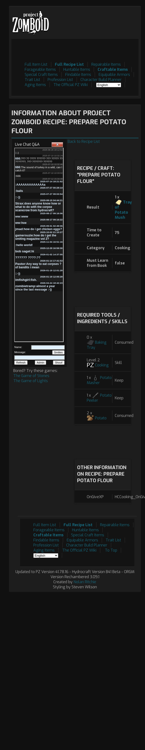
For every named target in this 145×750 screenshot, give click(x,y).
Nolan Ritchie (84, 581)
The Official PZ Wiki (70, 84)
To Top (111, 550)
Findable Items (78, 74)
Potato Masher (99, 380)
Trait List (32, 79)
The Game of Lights (30, 380)
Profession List (60, 79)
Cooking (102, 365)
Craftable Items (113, 69)
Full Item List (36, 64)
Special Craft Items (41, 74)
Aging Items (35, 84)
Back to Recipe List (84, 141)
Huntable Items (76, 69)
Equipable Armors (114, 74)
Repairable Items (106, 64)
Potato (101, 418)
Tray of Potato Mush (123, 210)
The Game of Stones (31, 375)
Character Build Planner (101, 79)
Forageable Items (40, 69)
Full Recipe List (69, 64)
